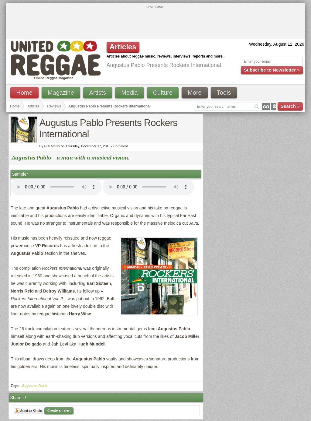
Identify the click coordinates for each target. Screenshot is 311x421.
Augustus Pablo (35, 386)
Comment (120, 146)
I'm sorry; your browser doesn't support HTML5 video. (56, 187)
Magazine (61, 92)
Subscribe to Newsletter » (271, 69)
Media (129, 92)
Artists (97, 92)
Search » (290, 106)
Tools (224, 92)
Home (24, 92)
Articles (33, 106)
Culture (163, 92)
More (195, 92)
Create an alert (58, 410)
